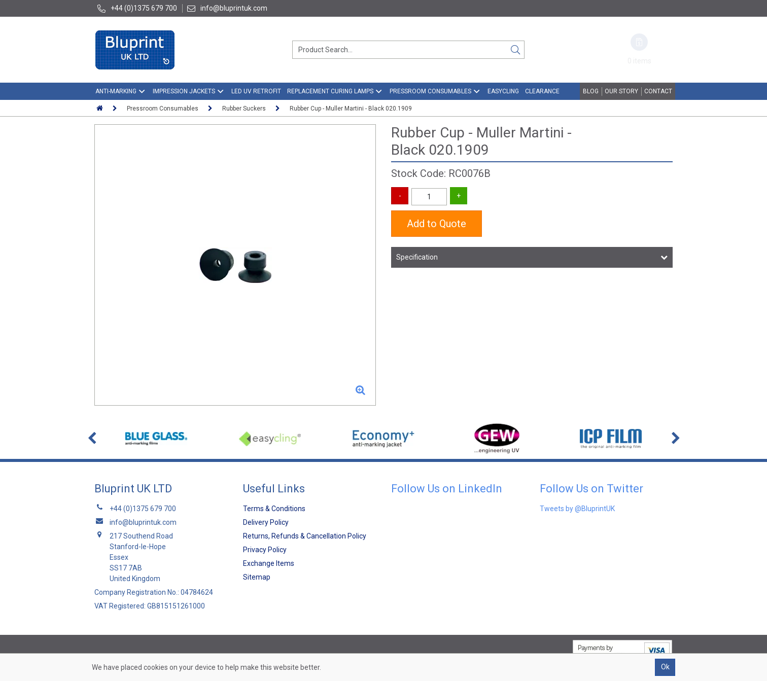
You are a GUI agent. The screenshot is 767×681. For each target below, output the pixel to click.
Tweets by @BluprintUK (577, 509)
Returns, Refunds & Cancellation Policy (304, 536)
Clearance (542, 91)
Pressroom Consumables (430, 91)
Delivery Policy (266, 522)
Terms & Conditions (274, 509)
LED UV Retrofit (256, 91)
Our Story (621, 91)
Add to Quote (436, 224)
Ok (665, 667)
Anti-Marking (115, 91)
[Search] (515, 49)
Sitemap (256, 577)
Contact (658, 91)
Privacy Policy (265, 550)
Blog (591, 91)
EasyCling (503, 91)
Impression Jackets (184, 91)
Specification (417, 257)
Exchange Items (268, 563)
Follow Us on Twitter (591, 488)
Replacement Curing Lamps (330, 91)
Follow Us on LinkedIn (446, 488)
